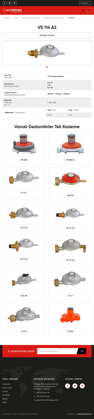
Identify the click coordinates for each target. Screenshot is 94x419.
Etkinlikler (6, 395)
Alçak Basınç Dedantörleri (31, 18)
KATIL (81, 351)
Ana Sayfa (6, 18)
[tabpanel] (47, 53)
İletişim (5, 399)
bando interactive (84, 414)
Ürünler (15, 18)
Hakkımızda (7, 388)
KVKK (4, 402)
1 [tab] (47, 67)
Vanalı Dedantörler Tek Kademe (54, 18)
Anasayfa (6, 384)
